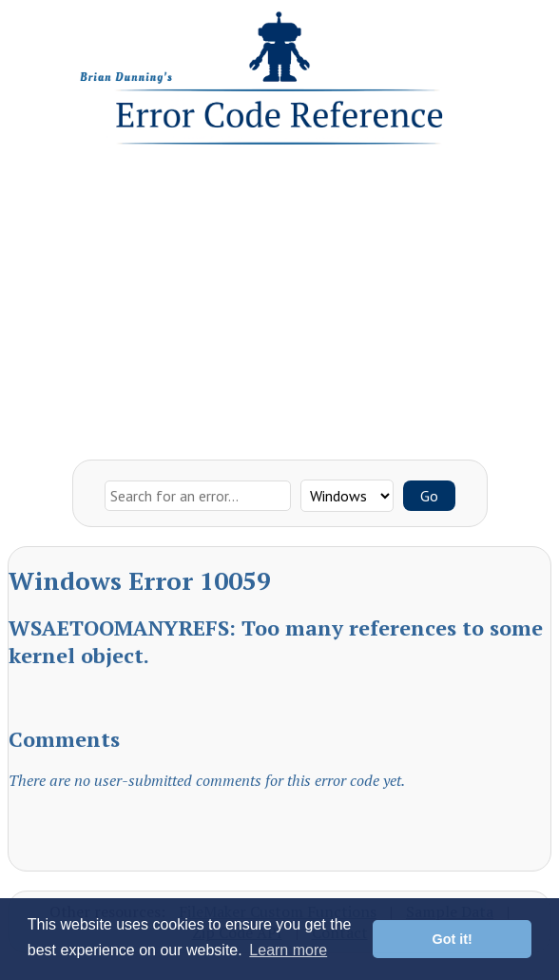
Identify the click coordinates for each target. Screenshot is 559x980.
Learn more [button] (288, 950)
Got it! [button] (452, 939)
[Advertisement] (279, 298)
